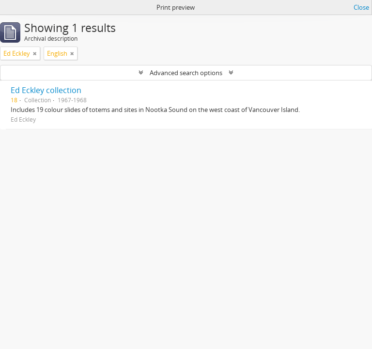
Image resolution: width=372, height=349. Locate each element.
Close (361, 7)
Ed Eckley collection (46, 90)
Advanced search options (186, 72)
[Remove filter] (35, 53)
